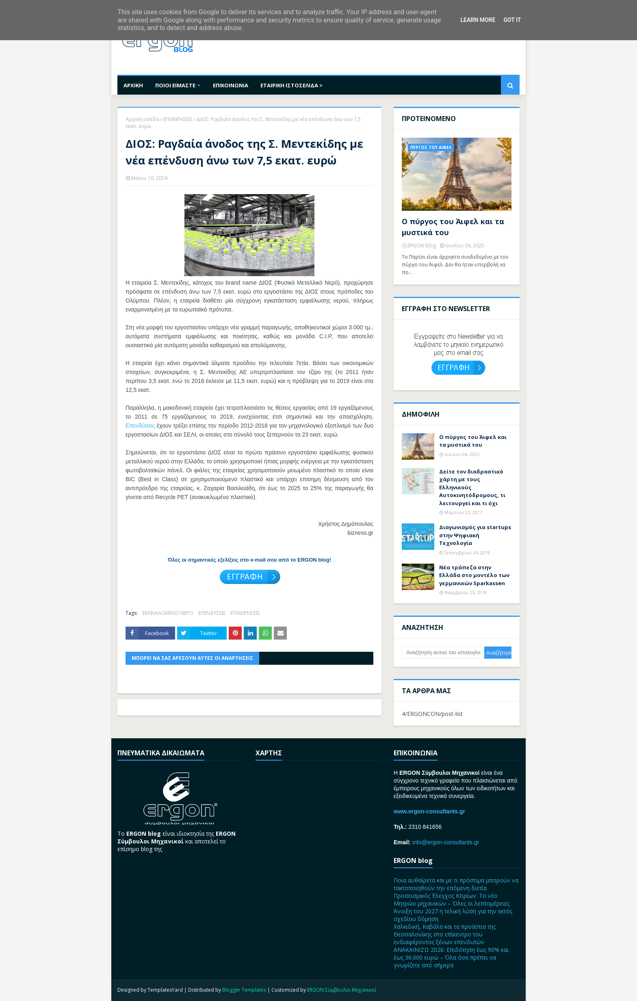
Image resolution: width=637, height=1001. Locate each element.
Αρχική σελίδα (142, 119)
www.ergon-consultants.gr (429, 811)
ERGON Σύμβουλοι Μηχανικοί (341, 989)
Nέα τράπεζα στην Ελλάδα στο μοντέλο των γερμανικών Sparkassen (474, 575)
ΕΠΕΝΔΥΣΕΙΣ (212, 613)
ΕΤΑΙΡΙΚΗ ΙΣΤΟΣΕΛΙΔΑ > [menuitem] (291, 85)
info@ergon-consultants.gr (445, 842)
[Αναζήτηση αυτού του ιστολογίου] (443, 652)
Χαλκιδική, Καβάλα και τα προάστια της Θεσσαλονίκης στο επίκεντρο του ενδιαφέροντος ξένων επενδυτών (445, 934)
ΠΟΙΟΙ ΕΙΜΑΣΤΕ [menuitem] (175, 85)
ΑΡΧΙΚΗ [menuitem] (133, 85)
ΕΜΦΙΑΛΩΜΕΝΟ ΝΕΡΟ (168, 613)
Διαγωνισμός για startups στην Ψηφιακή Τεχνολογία (475, 535)
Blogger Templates (244, 989)
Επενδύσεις (140, 425)
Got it (512, 20)
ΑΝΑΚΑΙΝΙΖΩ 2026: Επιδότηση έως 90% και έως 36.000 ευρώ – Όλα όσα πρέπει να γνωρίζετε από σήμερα (451, 957)
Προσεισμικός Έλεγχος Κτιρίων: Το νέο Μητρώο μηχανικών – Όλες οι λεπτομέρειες (451, 899)
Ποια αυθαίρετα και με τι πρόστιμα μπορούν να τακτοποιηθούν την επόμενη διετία (456, 884)
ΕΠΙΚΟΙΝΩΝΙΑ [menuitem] (230, 85)
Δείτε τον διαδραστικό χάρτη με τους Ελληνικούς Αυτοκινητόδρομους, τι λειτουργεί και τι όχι (472, 487)
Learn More (477, 20)
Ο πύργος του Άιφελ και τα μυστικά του (453, 226)
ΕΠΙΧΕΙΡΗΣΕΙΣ (178, 119)
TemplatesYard (165, 989)
